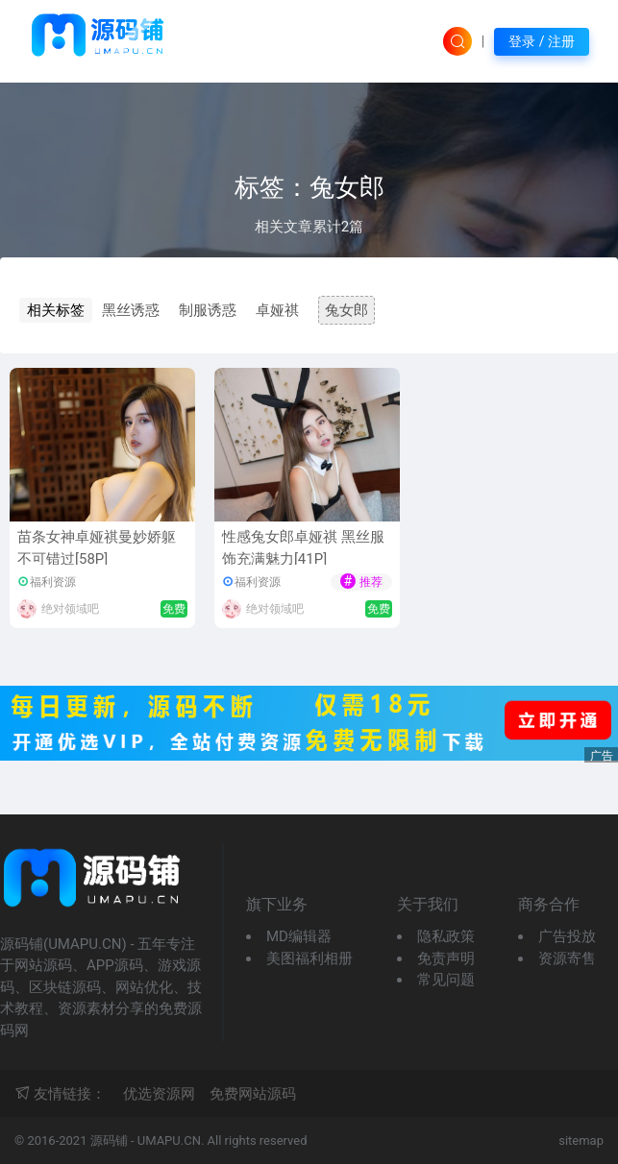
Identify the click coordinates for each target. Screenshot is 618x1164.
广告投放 (567, 936)
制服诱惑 (207, 310)
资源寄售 (567, 958)
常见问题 (446, 979)
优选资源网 (159, 1094)
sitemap (581, 1140)
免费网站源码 (253, 1094)
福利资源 (53, 582)
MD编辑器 (299, 936)
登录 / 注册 (541, 41)
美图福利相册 (309, 958)
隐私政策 (446, 936)
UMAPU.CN (169, 1140)
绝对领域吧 (70, 609)
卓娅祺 (277, 310)
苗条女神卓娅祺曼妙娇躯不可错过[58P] (96, 548)
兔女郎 (346, 310)
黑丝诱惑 (131, 310)
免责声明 (446, 958)
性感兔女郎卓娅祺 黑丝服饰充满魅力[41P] (303, 548)
